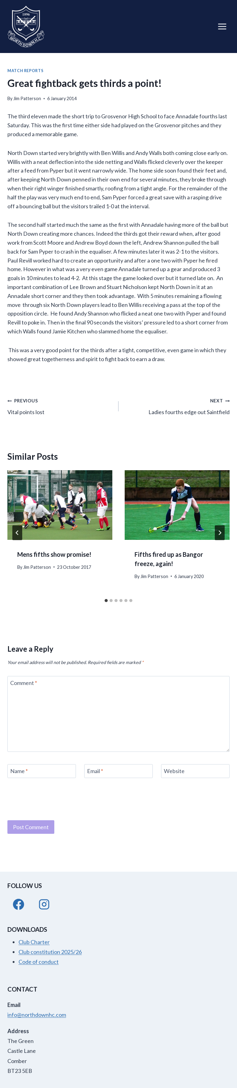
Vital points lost (60, 405)
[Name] (41, 771)
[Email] (118, 771)
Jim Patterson (27, 98)
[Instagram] (44, 904)
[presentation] (59, 505)
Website (174, 771)
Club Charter (34, 942)
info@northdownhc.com (36, 1014)
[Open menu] (222, 26)
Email (95, 771)
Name (19, 771)
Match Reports (25, 70)
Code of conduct (39, 961)
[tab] (106, 600)
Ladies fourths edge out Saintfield (177, 405)
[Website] (195, 771)
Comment (23, 682)
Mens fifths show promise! (54, 554)
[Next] (220, 532)
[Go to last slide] (17, 532)
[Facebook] (18, 904)
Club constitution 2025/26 (50, 951)
